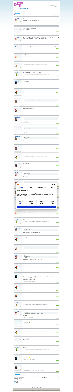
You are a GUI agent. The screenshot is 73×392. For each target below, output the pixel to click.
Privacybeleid (32, 390)
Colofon (43, 390)
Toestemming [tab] (21, 187)
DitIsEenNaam (17, 117)
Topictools (53, 15)
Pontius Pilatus (17, 163)
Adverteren (28, 390)
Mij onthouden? (56, 5)
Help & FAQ (46, 390)
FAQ (19, 8)
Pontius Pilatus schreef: (27, 173)
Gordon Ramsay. (18, 228)
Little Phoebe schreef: (27, 256)
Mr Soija (16, 108)
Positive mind (17, 81)
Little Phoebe (17, 18)
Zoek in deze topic (57, 15)
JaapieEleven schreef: (27, 99)
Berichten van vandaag (23, 8)
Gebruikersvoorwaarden (37, 390)
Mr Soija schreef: (26, 127)
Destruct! (16, 172)
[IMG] (14, 382)
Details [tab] (31, 187)
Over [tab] (52, 187)
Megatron (16, 365)
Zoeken (27, 8)
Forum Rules (15, 384)
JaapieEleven (17, 63)
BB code (15, 381)
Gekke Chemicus (18, 321)
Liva (15, 28)
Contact (49, 390)
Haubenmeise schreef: (27, 137)
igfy (15, 356)
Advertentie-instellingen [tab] (42, 187)
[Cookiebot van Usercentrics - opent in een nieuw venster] (52, 184)
